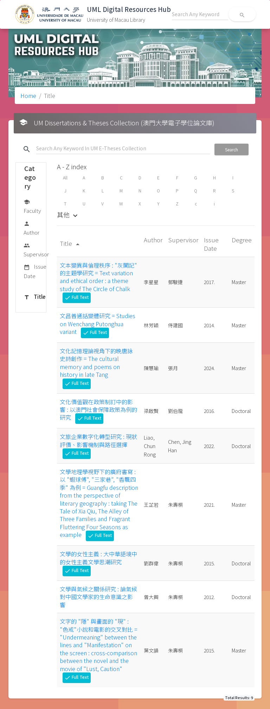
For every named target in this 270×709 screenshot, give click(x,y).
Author (31, 227)
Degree (242, 239)
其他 (68, 214)
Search (231, 149)
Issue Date (35, 271)
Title (34, 297)
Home (28, 95)
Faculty (32, 206)
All (65, 177)
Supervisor (36, 249)
